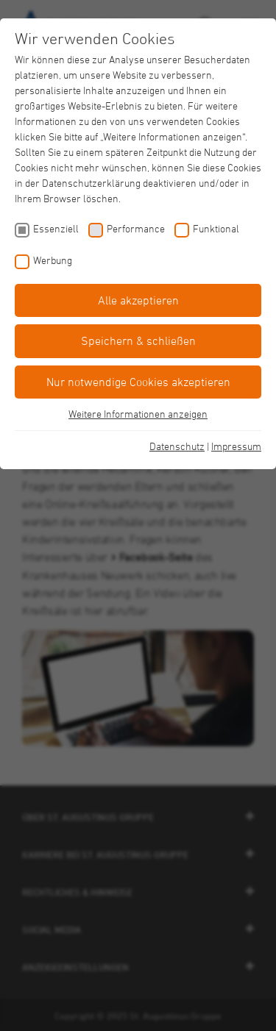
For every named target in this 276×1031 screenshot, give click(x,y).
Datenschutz (177, 446)
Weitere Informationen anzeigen (138, 413)
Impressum (236, 446)
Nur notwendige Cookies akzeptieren (138, 381)
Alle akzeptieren (138, 300)
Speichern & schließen (138, 340)
